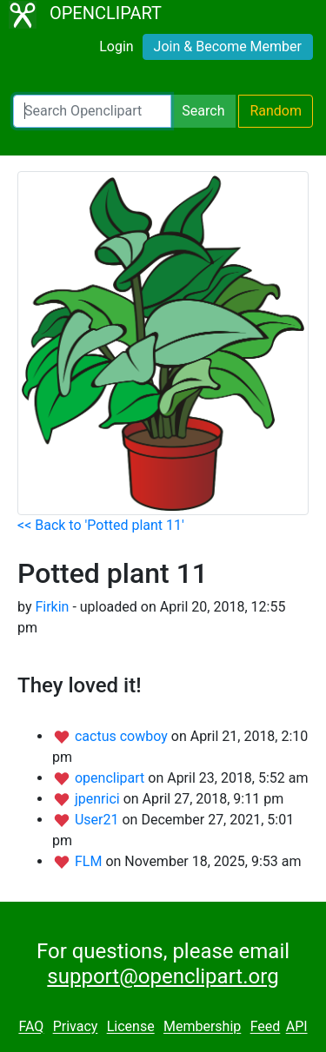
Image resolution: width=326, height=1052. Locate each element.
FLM (90, 861)
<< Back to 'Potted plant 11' (100, 525)
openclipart (111, 778)
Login (116, 46)
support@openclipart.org (162, 976)
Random (275, 111)
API (297, 1027)
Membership (202, 1027)
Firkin (52, 607)
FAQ (30, 1027)
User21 (99, 819)
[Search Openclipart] (92, 111)
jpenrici (99, 799)
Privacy (75, 1027)
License (131, 1027)
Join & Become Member (228, 46)
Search (203, 111)
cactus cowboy (123, 736)
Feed (265, 1027)
